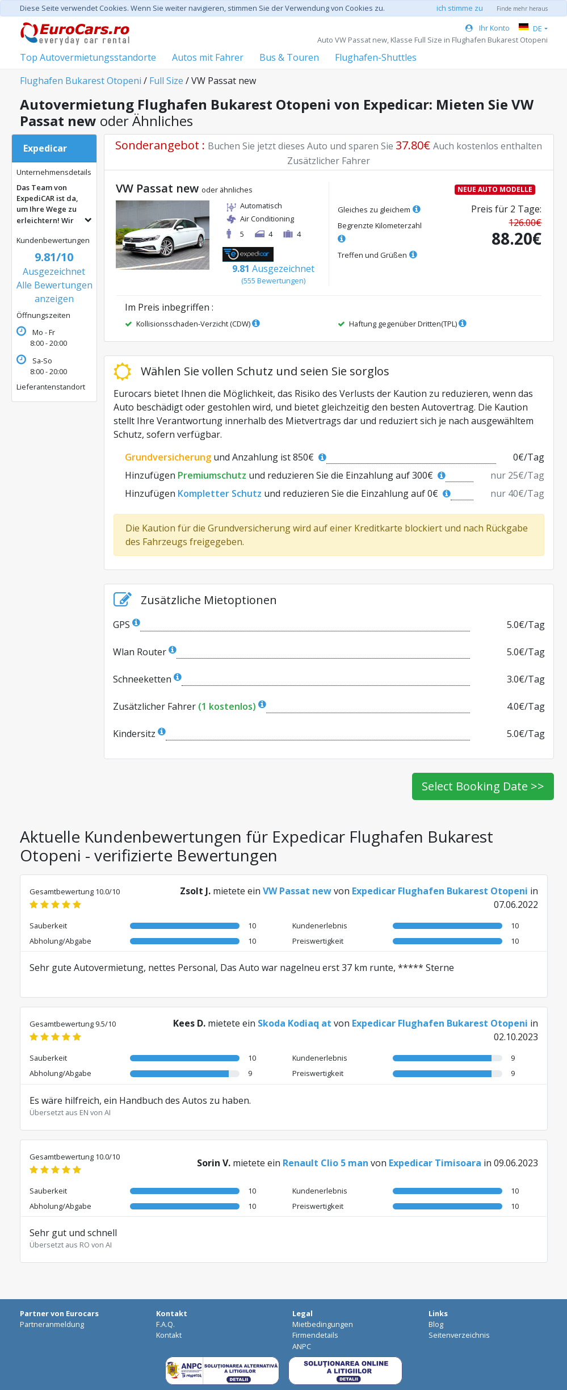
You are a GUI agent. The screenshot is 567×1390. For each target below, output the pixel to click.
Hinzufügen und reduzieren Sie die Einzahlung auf (285, 475)
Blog (436, 1324)
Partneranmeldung (52, 1324)
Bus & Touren (289, 57)
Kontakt (169, 1335)
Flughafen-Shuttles (376, 57)
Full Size (166, 80)
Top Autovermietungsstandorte (88, 57)
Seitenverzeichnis (459, 1335)
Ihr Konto (487, 28)
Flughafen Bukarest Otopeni (80, 80)
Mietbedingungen (322, 1324)
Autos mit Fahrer (207, 57)
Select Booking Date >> (483, 786)
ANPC (301, 1346)
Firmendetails (315, 1335)
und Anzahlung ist (225, 457)
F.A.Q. (165, 1324)
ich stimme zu (459, 8)
